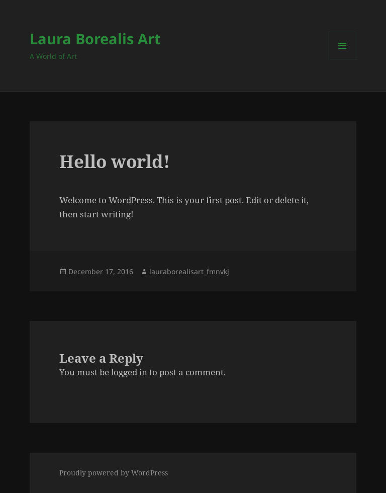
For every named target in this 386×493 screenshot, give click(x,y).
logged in (129, 372)
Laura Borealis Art (95, 38)
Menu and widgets (342, 59)
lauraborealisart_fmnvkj (189, 271)
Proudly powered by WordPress (113, 472)
